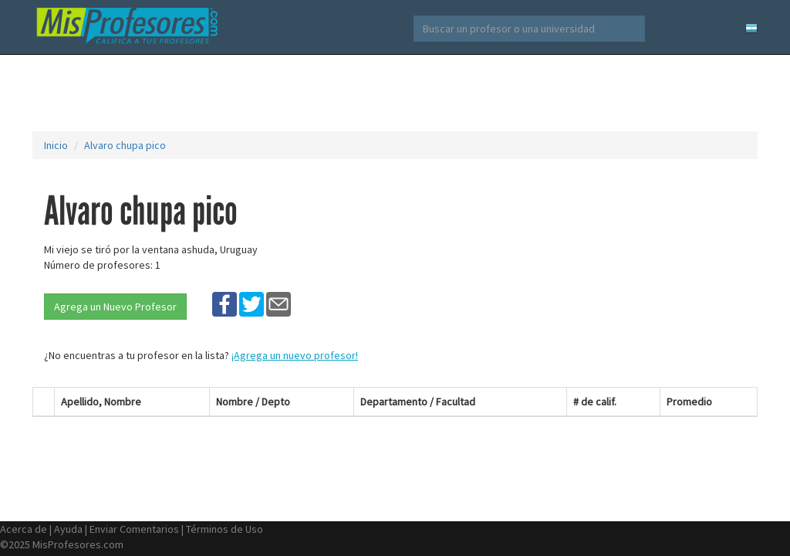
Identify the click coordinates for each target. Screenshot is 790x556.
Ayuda (68, 529)
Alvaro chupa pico (125, 145)
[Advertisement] (395, 92)
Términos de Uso (224, 529)
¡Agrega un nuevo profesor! (294, 355)
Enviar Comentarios (134, 529)
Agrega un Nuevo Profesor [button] (115, 307)
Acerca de (23, 529)
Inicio (56, 145)
